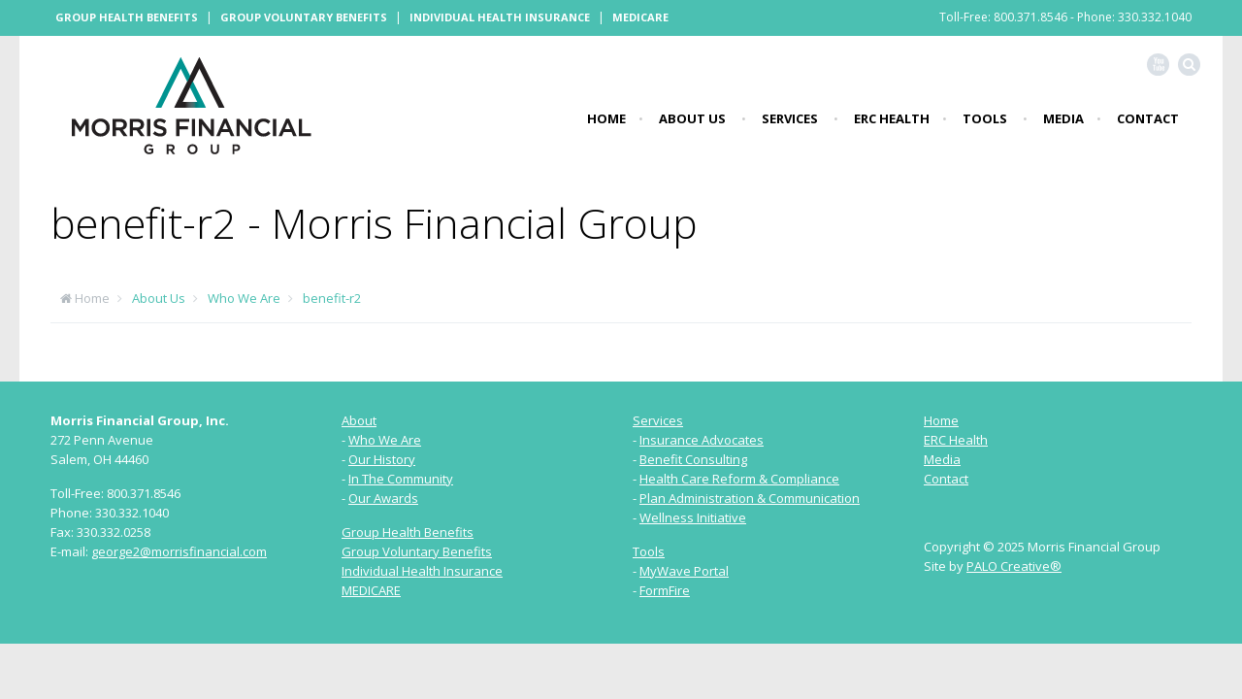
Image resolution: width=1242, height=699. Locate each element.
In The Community (400, 478)
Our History (381, 459)
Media (1063, 118)
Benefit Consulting (693, 459)
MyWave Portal (684, 571)
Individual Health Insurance (499, 17)
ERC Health (892, 118)
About (359, 420)
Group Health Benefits (126, 17)
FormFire (664, 590)
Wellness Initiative (692, 517)
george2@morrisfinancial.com (179, 551)
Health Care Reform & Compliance (739, 478)
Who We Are (244, 298)
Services (790, 118)
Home (606, 118)
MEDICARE (371, 590)
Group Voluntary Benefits (303, 17)
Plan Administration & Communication (749, 498)
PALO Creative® (1014, 566)
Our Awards (383, 498)
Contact (1148, 118)
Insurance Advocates (701, 440)
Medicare (640, 17)
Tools (985, 118)
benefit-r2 (332, 298)
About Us (692, 118)
